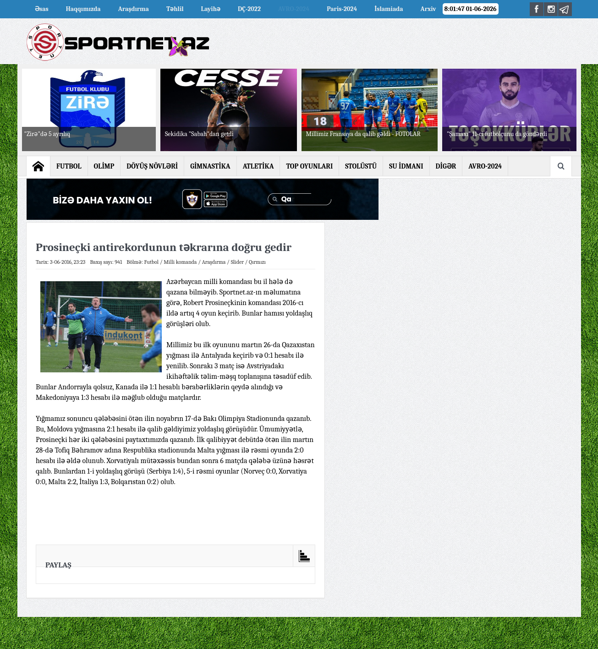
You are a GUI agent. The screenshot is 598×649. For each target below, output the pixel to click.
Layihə (210, 9)
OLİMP (104, 166)
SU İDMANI (406, 166)
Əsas (42, 9)
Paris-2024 (342, 9)
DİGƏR (446, 166)
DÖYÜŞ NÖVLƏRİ (152, 166)
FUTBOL (69, 166)
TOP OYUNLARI (309, 166)
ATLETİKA (258, 166)
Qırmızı (257, 262)
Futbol (151, 262)
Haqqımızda (83, 9)
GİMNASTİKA (210, 166)
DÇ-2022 (249, 9)
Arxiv (428, 9)
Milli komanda (180, 262)
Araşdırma (133, 9)
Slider (237, 262)
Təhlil (175, 9)
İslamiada (388, 9)
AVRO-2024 (293, 9)
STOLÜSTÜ (361, 166)
